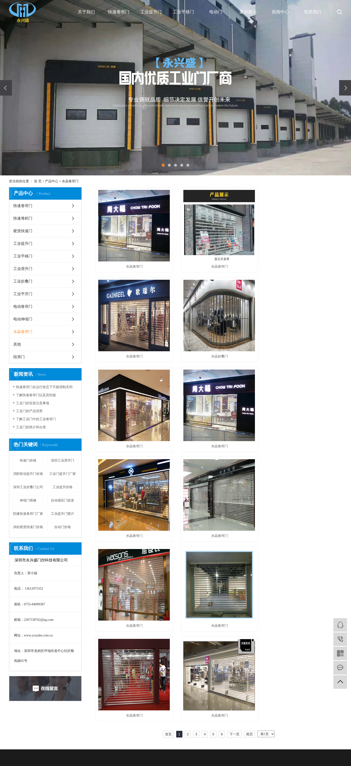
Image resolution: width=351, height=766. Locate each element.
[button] (163, 165)
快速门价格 (28, 460)
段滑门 (19, 357)
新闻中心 (280, 12)
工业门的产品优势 (29, 411)
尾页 (249, 554)
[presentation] (6, 88)
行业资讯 (310, 750)
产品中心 (51, 181)
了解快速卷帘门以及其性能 (36, 395)
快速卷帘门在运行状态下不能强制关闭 (44, 387)
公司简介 (168, 743)
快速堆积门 (22, 218)
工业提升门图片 (62, 513)
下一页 (234, 554)
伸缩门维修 (28, 500)
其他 (17, 344)
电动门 (215, 12)
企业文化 (168, 750)
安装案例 (263, 743)
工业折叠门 (22, 281)
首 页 (38, 181)
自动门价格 (62, 527)
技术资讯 (310, 758)
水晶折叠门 (134, 356)
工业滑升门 (22, 269)
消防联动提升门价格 (28, 474)
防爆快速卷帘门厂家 (28, 513)
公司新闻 (310, 743)
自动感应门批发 (62, 500)
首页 (168, 554)
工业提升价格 (63, 487)
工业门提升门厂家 (62, 474)
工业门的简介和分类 (31, 427)
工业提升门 (151, 12)
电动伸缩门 (22, 319)
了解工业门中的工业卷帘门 (36, 419)
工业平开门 (22, 294)
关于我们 (86, 12)
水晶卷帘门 (70, 181)
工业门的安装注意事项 (32, 403)
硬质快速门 (22, 231)
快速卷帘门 (118, 12)
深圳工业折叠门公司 (28, 487)
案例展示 (248, 12)
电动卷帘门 (22, 306)
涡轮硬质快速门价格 (28, 527)
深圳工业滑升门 (62, 460)
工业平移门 (183, 12)
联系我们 (312, 12)
